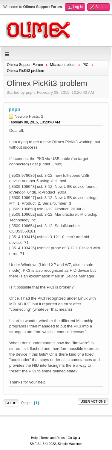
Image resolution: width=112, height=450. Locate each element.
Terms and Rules (53, 438)
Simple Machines (70, 444)
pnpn (14, 109)
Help (34, 438)
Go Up (10, 403)
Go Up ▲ (74, 438)
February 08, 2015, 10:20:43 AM (34, 122)
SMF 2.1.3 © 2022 (43, 444)
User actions (93, 401)
